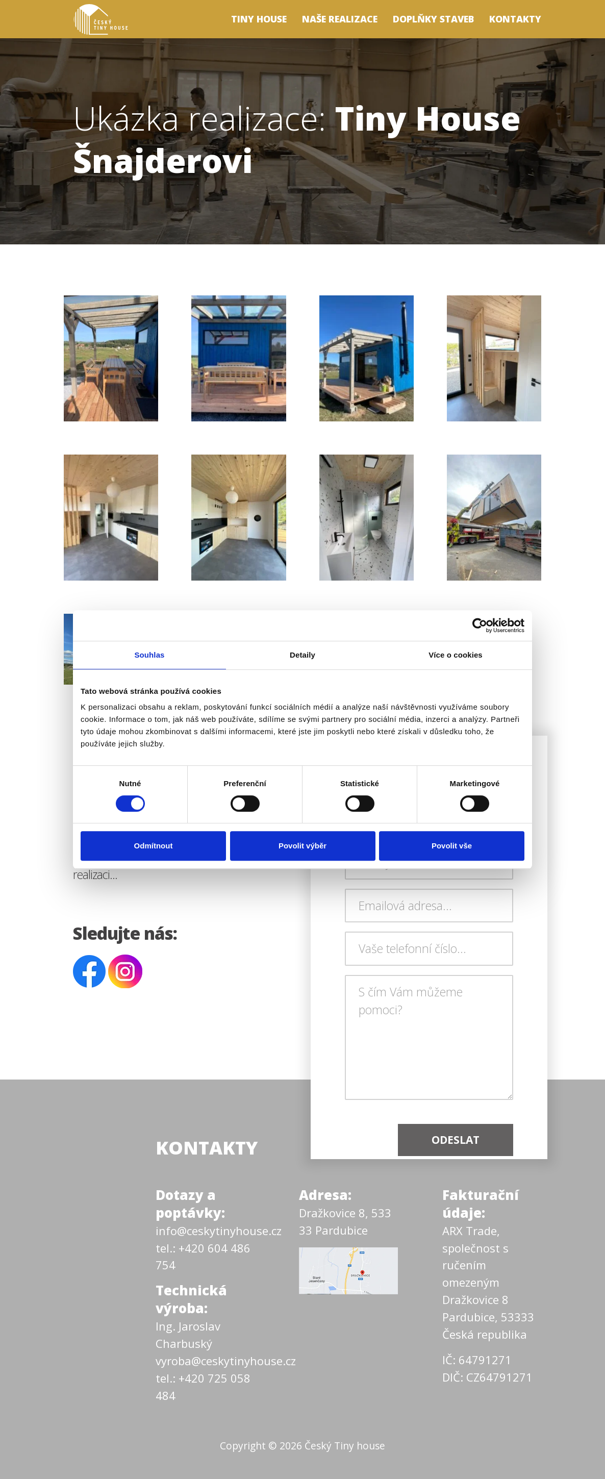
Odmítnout (153, 845)
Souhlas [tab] (149, 654)
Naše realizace (339, 19)
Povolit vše (452, 845)
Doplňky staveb (433, 19)
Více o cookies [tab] (455, 654)
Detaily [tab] (302, 654)
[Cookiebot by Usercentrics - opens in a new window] (479, 625)
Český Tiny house (345, 1445)
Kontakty (515, 19)
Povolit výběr (302, 845)
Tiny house (259, 19)
